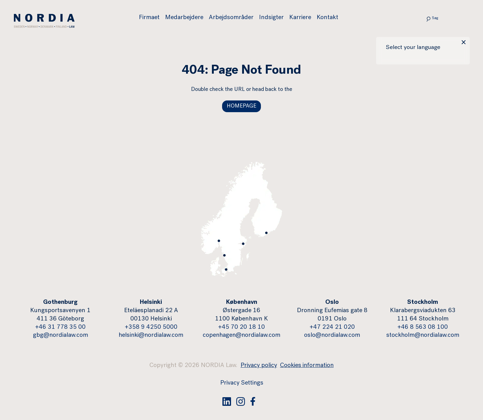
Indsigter (271, 18)
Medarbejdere (184, 18)
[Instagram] (240, 401)
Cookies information (307, 366)
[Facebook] (253, 401)
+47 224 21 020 (332, 327)
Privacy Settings (242, 383)
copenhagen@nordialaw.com (241, 336)
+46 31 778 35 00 (60, 327)
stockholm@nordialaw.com (423, 336)
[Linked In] (226, 401)
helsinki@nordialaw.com (151, 336)
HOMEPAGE (241, 106)
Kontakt (328, 18)
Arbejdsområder (231, 18)
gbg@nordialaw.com (60, 336)
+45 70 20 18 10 (241, 327)
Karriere (300, 18)
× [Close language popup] (463, 43)
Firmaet (149, 18)
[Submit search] (423, 18)
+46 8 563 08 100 (422, 327)
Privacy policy (258, 366)
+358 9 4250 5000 (151, 327)
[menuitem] (152, 18)
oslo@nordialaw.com (332, 336)
